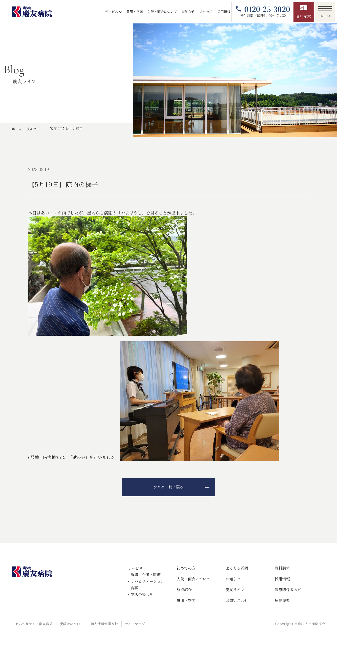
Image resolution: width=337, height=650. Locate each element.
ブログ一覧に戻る (168, 487)
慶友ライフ (34, 128)
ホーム (17, 128)
